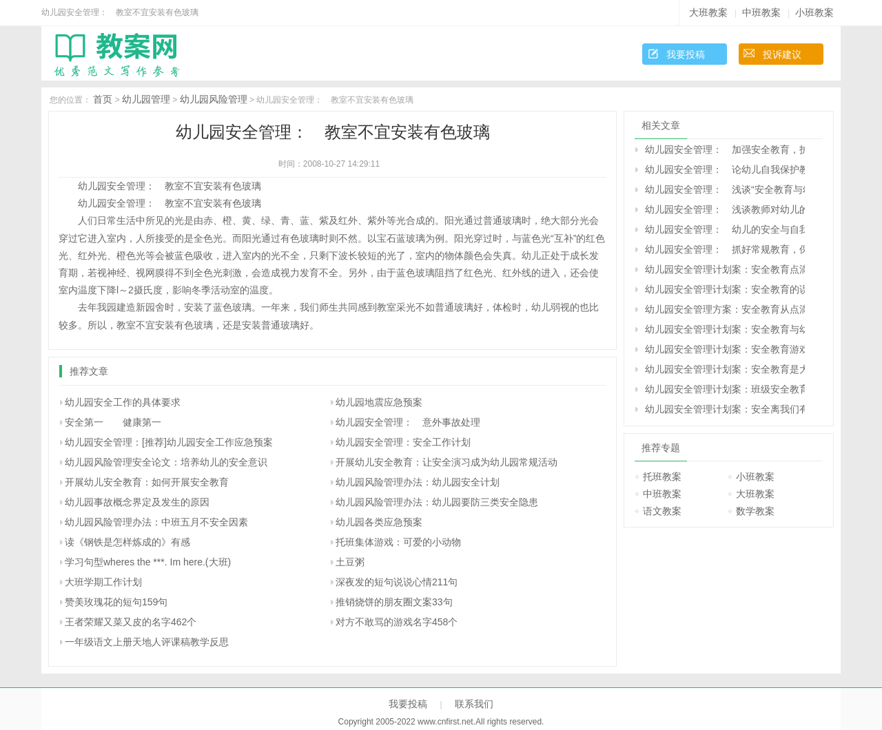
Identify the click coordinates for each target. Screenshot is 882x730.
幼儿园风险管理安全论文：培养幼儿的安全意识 (166, 462)
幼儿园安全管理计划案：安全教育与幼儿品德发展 (725, 329)
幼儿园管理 (146, 99)
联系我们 (474, 703)
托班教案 (662, 476)
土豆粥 (350, 561)
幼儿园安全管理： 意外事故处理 (408, 422)
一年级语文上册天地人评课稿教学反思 (147, 641)
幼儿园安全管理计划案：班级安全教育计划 (725, 389)
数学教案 (755, 511)
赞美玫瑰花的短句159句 (116, 601)
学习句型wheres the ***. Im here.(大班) (148, 561)
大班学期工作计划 (103, 581)
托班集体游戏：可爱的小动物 (398, 542)
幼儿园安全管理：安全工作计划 (403, 442)
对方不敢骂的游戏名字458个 (397, 621)
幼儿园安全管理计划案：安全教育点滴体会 (725, 269)
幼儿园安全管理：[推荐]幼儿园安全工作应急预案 (169, 442)
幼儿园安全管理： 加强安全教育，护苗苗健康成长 (725, 149)
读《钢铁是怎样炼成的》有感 (127, 542)
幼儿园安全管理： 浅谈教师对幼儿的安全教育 (725, 209)
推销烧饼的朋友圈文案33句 (394, 601)
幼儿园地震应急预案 (379, 402)
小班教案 (814, 12)
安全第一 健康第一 (113, 422)
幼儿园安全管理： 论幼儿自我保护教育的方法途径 (725, 169)
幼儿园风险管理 (213, 99)
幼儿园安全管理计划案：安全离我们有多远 (725, 409)
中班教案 (761, 12)
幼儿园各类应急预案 (379, 522)
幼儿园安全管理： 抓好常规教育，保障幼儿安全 (725, 249)
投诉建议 (782, 54)
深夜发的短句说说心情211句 (397, 581)
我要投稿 (685, 54)
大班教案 (708, 12)
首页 (102, 99)
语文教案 (662, 511)
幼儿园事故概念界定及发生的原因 (137, 502)
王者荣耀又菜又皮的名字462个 (130, 621)
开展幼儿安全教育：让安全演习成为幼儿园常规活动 (446, 462)
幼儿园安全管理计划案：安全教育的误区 (725, 289)
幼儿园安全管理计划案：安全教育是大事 (725, 369)
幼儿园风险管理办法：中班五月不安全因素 (156, 522)
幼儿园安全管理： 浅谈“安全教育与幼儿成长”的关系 (725, 189)
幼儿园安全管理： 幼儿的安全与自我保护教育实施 (725, 229)
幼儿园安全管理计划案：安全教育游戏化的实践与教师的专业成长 (725, 349)
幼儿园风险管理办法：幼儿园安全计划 (418, 482)
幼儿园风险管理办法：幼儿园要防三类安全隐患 (437, 502)
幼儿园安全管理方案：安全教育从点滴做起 (725, 309)
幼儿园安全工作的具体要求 (123, 402)
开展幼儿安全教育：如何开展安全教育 (147, 482)
